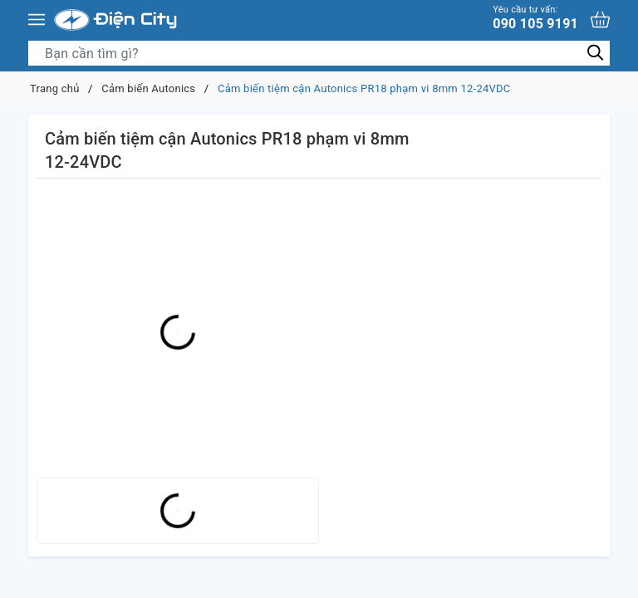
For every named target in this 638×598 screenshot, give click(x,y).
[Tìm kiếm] (595, 52)
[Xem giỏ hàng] (600, 19)
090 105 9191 (535, 18)
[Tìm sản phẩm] (319, 53)
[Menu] (36, 20)
